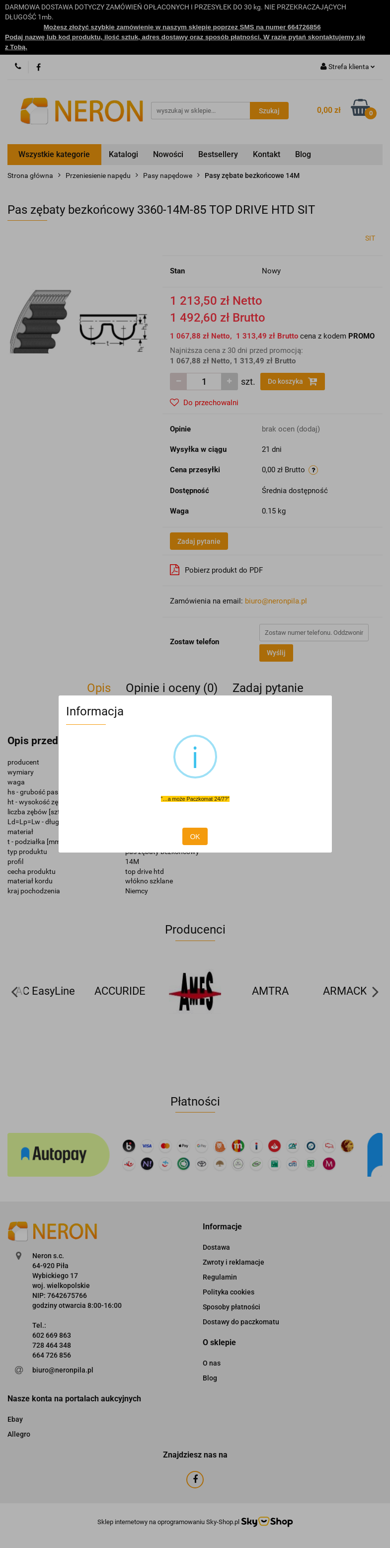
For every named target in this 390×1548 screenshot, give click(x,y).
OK (195, 837)
